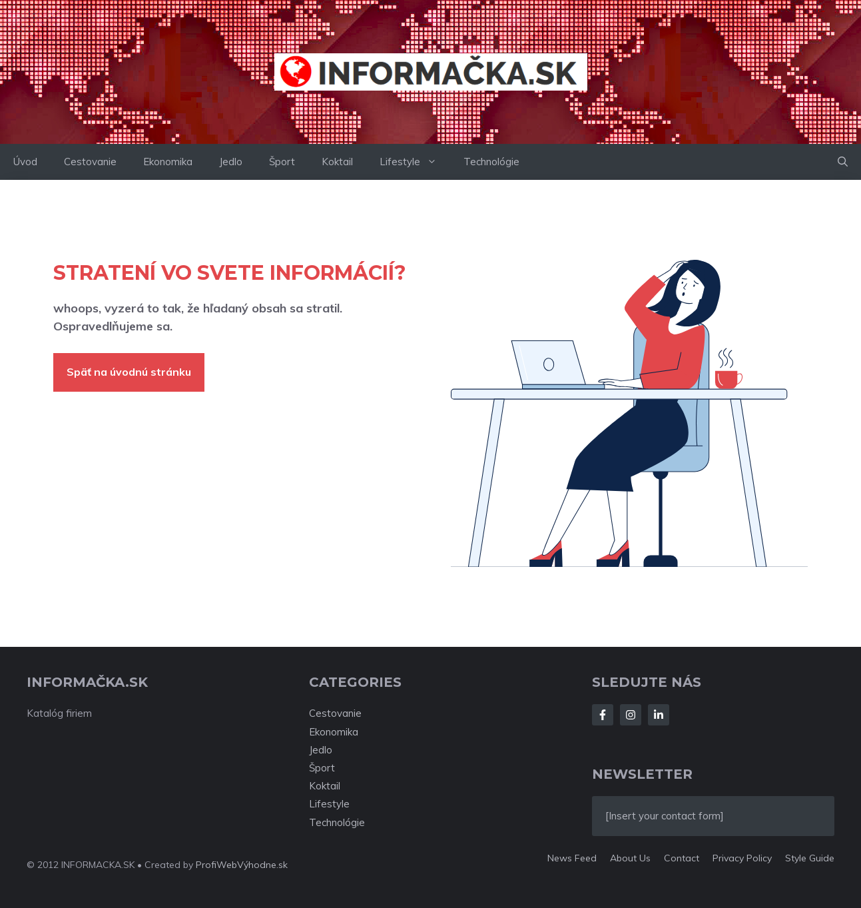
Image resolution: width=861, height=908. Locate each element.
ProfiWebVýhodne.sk (242, 865)
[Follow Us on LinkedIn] (658, 714)
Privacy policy (742, 858)
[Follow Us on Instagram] (630, 714)
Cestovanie (90, 161)
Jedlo (230, 161)
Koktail (337, 161)
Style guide (809, 858)
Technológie (491, 161)
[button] (842, 162)
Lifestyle (415, 162)
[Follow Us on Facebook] (602, 714)
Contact (681, 858)
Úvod (25, 161)
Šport (282, 161)
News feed (572, 858)
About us (630, 858)
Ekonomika (167, 161)
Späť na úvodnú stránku (129, 371)
